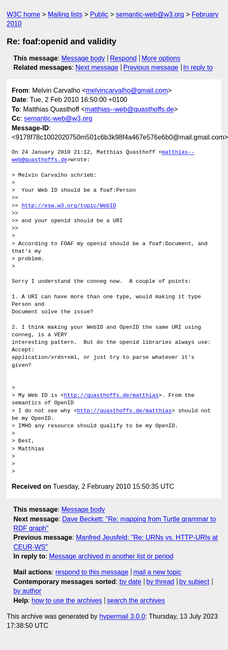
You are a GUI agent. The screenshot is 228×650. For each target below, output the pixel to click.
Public (99, 14)
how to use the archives (67, 600)
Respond (123, 58)
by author (27, 590)
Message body (83, 58)
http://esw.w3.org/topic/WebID (68, 206)
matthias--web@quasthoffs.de (129, 109)
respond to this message (91, 572)
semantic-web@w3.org (150, 14)
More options (161, 58)
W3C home (23, 14)
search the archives (136, 600)
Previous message (151, 67)
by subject (194, 581)
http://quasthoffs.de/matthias (111, 395)
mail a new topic (157, 572)
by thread (160, 581)
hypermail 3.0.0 (122, 616)
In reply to (198, 67)
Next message (97, 67)
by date (130, 581)
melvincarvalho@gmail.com (127, 90)
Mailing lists (65, 14)
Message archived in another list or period (111, 556)
